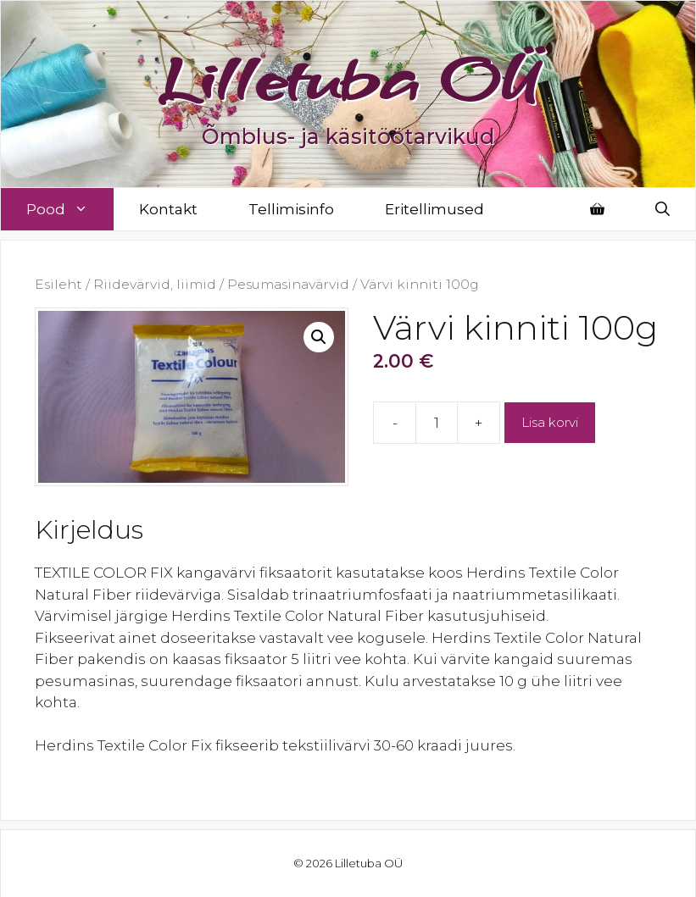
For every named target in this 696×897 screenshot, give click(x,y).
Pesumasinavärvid (288, 284)
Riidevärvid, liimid (154, 284)
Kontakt (168, 209)
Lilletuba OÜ (348, 78)
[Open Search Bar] (662, 209)
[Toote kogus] (436, 422)
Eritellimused (434, 209)
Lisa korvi (549, 422)
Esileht (58, 284)
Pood (70, 209)
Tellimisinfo (291, 209)
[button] (318, 337)
